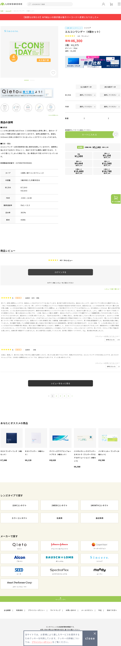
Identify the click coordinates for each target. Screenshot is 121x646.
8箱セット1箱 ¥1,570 (107, 164)
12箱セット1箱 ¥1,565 (107, 172)
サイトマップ (55, 610)
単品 (79, 156)
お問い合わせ (71, 610)
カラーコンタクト (19, 518)
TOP (1, 11)
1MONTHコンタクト (100, 505)
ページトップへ (60, 599)
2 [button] (32, 80)
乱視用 (59, 518)
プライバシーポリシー (36, 610)
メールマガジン (87, 610)
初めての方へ (112, 610)
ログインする (60, 272)
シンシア (9, 11)
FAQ (100, 610)
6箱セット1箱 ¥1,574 (79, 164)
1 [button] (26, 80)
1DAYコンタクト (19, 505)
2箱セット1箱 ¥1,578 (107, 156)
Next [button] (60, 48)
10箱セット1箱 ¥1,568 (79, 172)
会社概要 (7, 610)
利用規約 (19, 610)
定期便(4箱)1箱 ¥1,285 (97, 147)
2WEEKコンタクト (60, 505)
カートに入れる (88, 134)
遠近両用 (99, 518)
